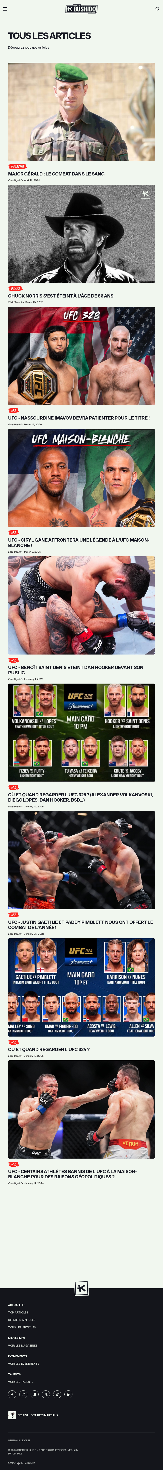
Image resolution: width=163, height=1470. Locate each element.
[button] (5, 9)
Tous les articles (22, 1327)
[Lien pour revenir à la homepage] (81, 9)
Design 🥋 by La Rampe (21, 1463)
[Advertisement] (81, 1237)
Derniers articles (21, 1320)
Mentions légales (19, 1440)
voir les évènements (23, 1363)
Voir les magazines (22, 1345)
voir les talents (21, 1381)
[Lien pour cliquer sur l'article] (81, 122)
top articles (18, 1312)
